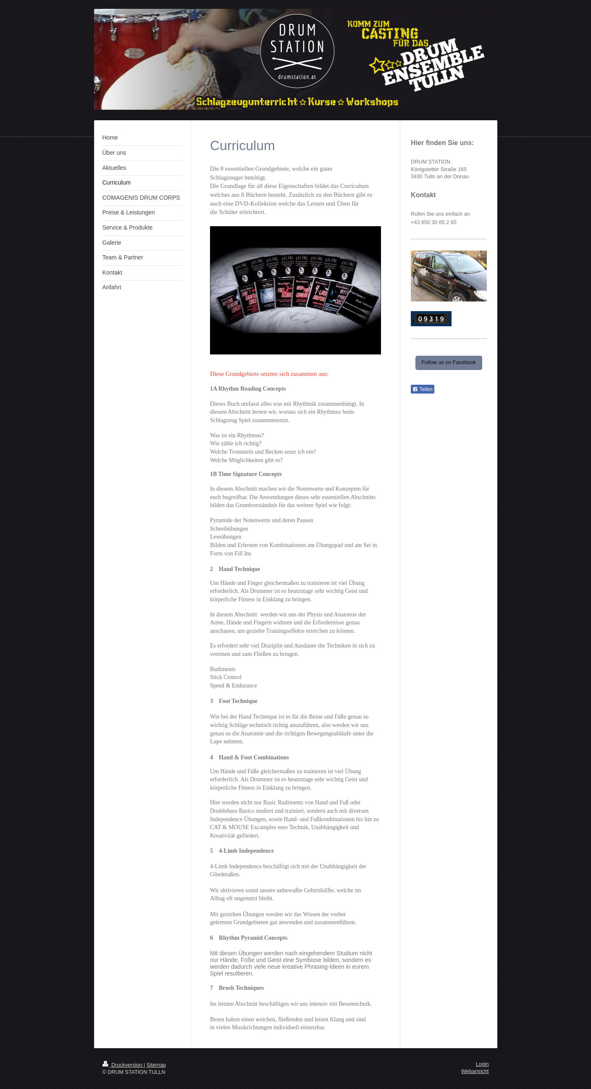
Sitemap (156, 1065)
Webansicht (475, 1071)
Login (482, 1064)
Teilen (422, 389)
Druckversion (123, 1065)
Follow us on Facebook (449, 362)
